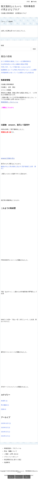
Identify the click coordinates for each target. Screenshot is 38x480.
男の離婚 (5, 405)
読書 (3, 409)
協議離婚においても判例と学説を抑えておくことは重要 (18, 70)
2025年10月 (6, 423)
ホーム (4, 21)
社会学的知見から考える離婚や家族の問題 (14, 64)
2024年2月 (5, 432)
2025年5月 (5, 427)
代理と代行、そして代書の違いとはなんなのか (16, 67)
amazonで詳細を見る (8, 158)
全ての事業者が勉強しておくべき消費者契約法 (16, 61)
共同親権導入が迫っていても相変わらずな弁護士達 (17, 72)
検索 (2, 45)
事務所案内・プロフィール (9, 102)
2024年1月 (5, 436)
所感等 (4, 401)
